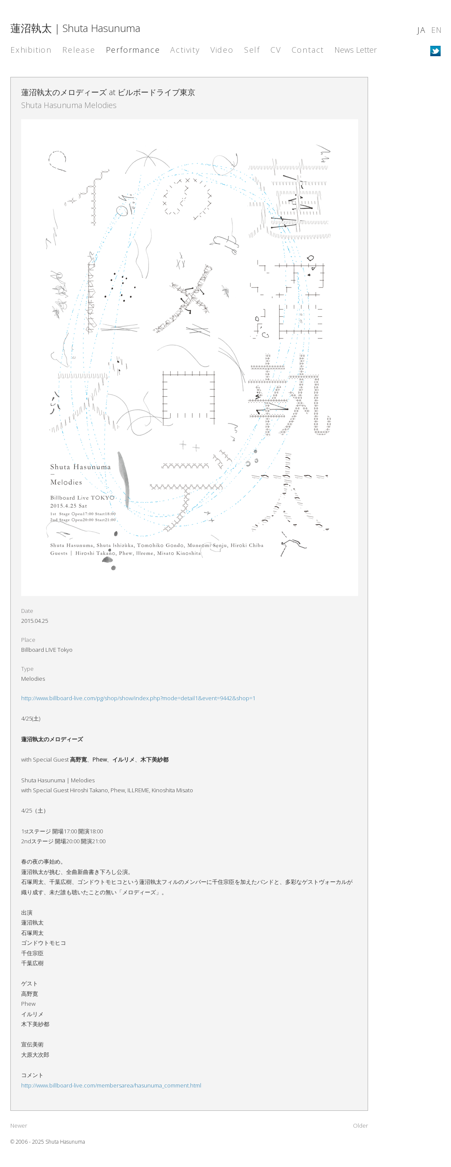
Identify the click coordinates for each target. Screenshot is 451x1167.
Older (360, 1125)
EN (437, 30)
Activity (185, 50)
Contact (308, 50)
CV (275, 50)
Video (222, 50)
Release (78, 50)
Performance (133, 50)
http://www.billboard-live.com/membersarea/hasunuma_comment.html (111, 1085)
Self (252, 50)
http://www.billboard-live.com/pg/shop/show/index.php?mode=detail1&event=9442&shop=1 (138, 698)
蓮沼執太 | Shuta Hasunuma (75, 28)
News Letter (355, 50)
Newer (18, 1125)
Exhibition (31, 50)
